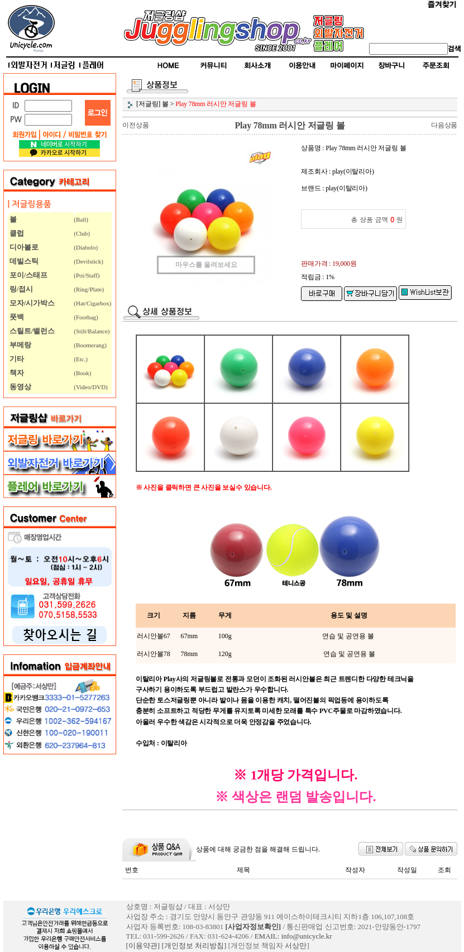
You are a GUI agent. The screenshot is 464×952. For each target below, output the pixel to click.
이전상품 (135, 125)
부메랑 (19, 345)
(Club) (82, 233)
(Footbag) (86, 317)
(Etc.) (81, 359)
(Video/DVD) (90, 387)
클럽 (16, 233)
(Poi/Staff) (86, 275)
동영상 (19, 386)
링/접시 (21, 289)
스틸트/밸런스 (31, 331)
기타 (16, 359)
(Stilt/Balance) (91, 331)
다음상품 (444, 125)
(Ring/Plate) (89, 289)
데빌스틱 (23, 261)
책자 (16, 373)
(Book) (82, 373)
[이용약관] (143, 945)
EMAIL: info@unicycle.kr (293, 936)
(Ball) (81, 219)
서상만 (296, 945)
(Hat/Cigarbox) (92, 303)
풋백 (16, 317)
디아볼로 (23, 247)
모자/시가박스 (31, 303)
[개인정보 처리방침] (193, 945)
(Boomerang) (90, 345)
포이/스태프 (28, 275)
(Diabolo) (86, 247)
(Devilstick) (88, 261)
